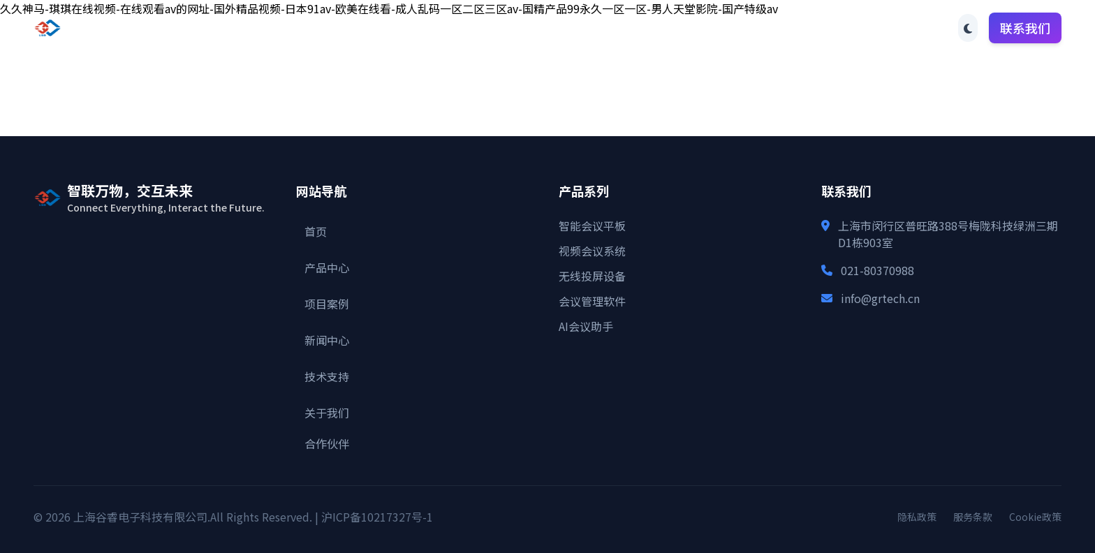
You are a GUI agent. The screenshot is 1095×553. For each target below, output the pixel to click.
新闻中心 (599, 28)
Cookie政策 (1035, 517)
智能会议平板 (592, 225)
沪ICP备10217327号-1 (377, 516)
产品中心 (454, 28)
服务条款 (972, 517)
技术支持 (672, 28)
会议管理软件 (592, 301)
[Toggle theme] (968, 28)
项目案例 (526, 28)
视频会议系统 (592, 250)
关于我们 (744, 28)
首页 (393, 28)
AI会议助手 (586, 326)
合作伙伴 (817, 28)
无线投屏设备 (592, 275)
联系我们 (1025, 28)
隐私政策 (916, 517)
